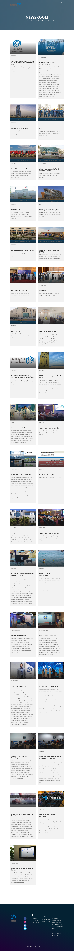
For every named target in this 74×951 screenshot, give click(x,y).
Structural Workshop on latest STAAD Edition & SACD (50, 757)
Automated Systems (34, 946)
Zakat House (15, 331)
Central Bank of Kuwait (19, 128)
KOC (40, 128)
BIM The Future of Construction (22, 474)
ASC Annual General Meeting (49, 428)
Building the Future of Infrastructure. (47, 63)
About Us (35, 918)
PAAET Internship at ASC (48, 331)
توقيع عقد (14, 533)
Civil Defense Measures (47, 636)
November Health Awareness (21, 428)
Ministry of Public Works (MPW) (22, 250)
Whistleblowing (55, 918)
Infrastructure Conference (48, 686)
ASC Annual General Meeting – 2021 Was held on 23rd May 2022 (22, 376)
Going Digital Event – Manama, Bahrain (22, 815)
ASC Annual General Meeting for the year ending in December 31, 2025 (22, 62)
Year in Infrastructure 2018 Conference (48, 815)
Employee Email (46, 921)
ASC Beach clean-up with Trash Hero (50, 376)
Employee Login (46, 919)
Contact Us (35, 920)
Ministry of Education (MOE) (49, 210)
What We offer (36, 922)
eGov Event (43, 290)
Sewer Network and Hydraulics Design (22, 869)
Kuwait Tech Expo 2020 (19, 635)
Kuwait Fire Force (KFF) (19, 169)
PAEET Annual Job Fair (19, 686)
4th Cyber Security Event (20, 290)
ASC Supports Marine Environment (46, 574)
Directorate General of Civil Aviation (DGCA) (49, 169)
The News (35, 925)
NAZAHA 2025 (16, 209)
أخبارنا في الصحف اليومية (46, 475)
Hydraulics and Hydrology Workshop (20, 757)
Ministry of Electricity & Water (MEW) (50, 251)
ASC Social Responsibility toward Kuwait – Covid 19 (22, 574)
